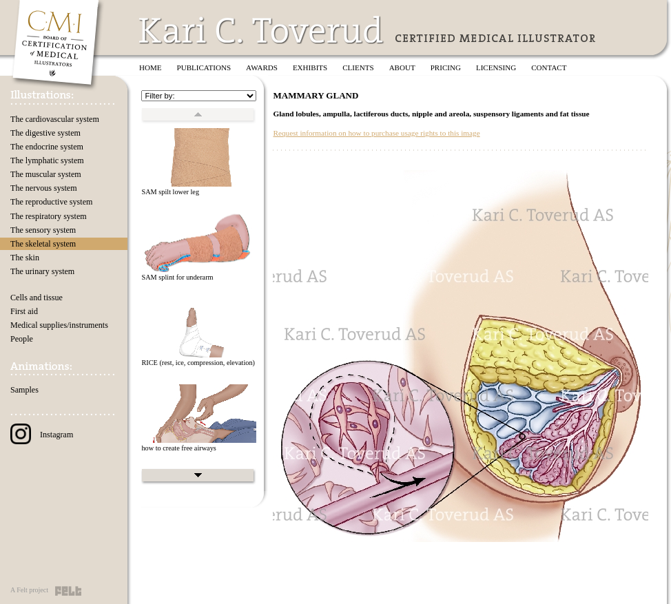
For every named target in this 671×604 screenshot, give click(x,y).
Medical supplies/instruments (59, 325)
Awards (262, 67)
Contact (548, 67)
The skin (24, 257)
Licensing (496, 67)
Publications (204, 67)
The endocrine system (46, 147)
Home (150, 67)
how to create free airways (178, 448)
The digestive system (45, 133)
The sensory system (43, 230)
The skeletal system (43, 244)
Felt (68, 591)
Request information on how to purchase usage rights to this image (376, 133)
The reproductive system (51, 202)
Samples (24, 390)
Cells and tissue (36, 297)
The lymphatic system (47, 160)
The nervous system (43, 188)
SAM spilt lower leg (170, 192)
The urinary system (42, 271)
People (21, 339)
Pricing (446, 67)
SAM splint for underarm (177, 277)
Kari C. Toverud (261, 30)
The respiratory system (48, 216)
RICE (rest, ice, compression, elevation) (198, 362)
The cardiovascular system (54, 119)
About (402, 67)
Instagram (41, 434)
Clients (357, 67)
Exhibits (310, 67)
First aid (24, 311)
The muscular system (45, 174)
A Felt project (29, 590)
